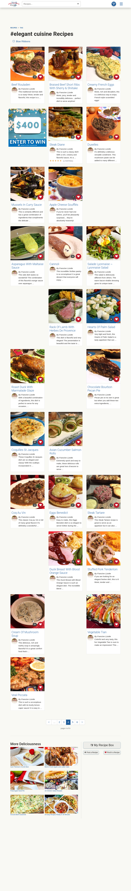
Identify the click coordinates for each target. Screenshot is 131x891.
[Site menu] (121, 4)
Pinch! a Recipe (112, 752)
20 (73, 77)
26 (111, 77)
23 (73, 256)
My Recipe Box (102, 745)
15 (35, 442)
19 (73, 137)
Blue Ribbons (21, 41)
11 (111, 137)
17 (73, 505)
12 (111, 624)
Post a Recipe (91, 752)
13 (35, 77)
